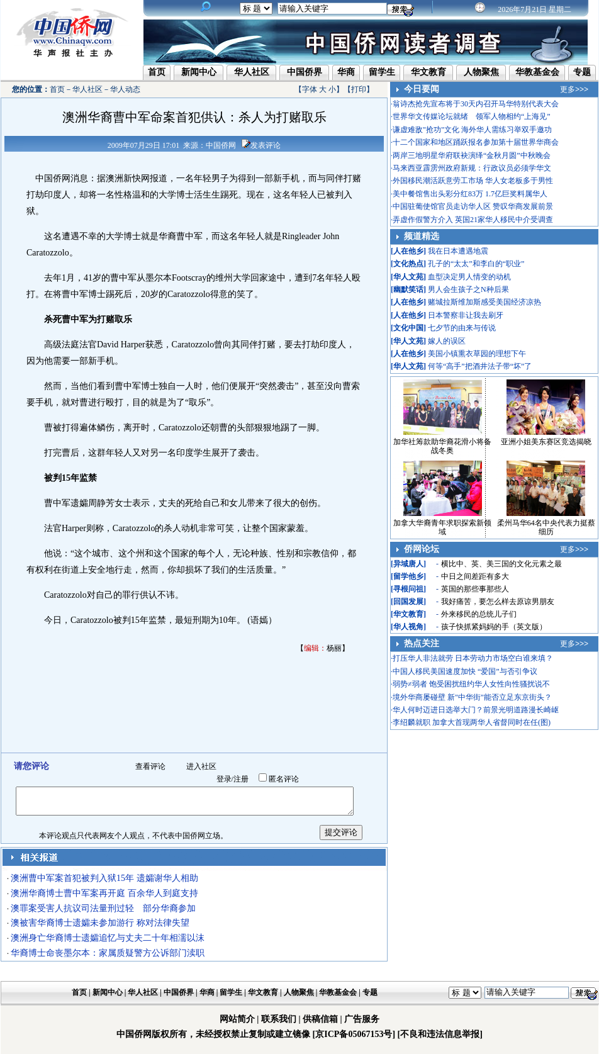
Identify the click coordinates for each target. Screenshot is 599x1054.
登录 (224, 779)
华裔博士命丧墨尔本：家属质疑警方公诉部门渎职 (107, 953)
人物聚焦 (481, 72)
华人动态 (125, 89)
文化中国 (408, 327)
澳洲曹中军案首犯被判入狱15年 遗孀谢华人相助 (104, 878)
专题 (582, 72)
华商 (346, 72)
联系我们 (278, 1019)
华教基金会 (537, 72)
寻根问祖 (408, 589)
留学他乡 (408, 576)
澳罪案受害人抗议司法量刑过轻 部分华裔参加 (103, 908)
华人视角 (408, 626)
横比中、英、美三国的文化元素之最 (501, 563)
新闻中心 (198, 72)
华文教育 (428, 72)
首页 (156, 72)
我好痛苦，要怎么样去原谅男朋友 (497, 601)
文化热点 (408, 263)
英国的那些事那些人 (475, 589)
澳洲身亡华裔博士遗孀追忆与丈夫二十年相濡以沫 (107, 938)
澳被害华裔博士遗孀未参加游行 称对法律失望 (100, 923)
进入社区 (201, 766)
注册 (241, 779)
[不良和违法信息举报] (440, 1034)
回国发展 (408, 601)
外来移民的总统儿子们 (479, 614)
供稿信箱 (320, 1019)
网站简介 (237, 1019)
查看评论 (150, 766)
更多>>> (574, 89)
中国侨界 (304, 72)
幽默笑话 (408, 289)
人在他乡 (408, 251)
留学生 (382, 72)
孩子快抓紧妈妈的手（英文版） (494, 626)
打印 (358, 89)
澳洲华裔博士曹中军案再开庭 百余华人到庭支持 (104, 893)
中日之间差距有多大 (475, 576)
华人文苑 (408, 276)
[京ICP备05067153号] (354, 1034)
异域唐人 (408, 563)
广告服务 (361, 1019)
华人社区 (251, 72)
